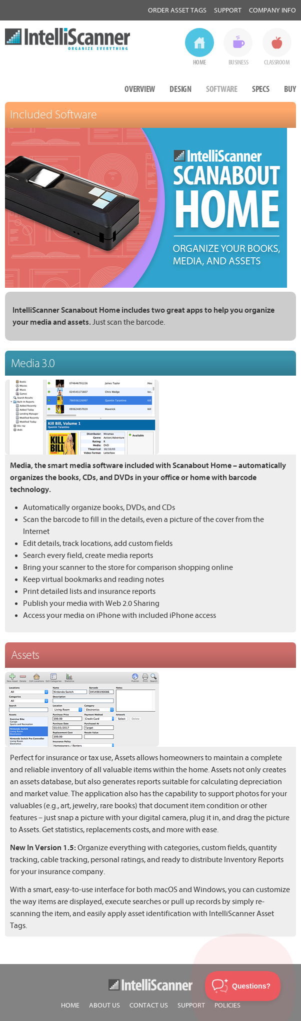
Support (228, 10)
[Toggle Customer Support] (243, 986)
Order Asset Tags (177, 10)
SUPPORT (191, 1005)
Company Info (272, 10)
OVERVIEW (139, 89)
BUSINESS (238, 62)
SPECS (261, 89)
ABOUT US (104, 1005)
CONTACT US (149, 1005)
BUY (290, 89)
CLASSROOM (277, 62)
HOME (199, 62)
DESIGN (181, 89)
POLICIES (227, 1005)
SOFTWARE (222, 89)
